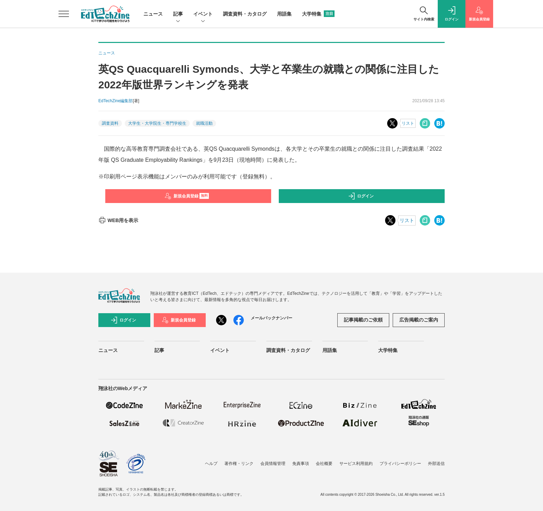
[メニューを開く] (64, 14)
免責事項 (300, 463)
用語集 (284, 14)
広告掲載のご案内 (418, 320)
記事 (178, 14)
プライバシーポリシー (400, 463)
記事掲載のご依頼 (363, 320)
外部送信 (436, 463)
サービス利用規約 (356, 463)
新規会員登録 (186, 196)
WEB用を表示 (118, 220)
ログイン (361, 196)
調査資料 (110, 123)
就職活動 (204, 123)
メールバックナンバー (271, 318)
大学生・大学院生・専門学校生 (157, 123)
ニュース (153, 14)
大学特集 (318, 14)
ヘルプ (211, 463)
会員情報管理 (272, 463)
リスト (408, 123)
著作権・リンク (238, 463)
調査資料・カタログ (245, 14)
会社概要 (324, 463)
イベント (203, 14)
